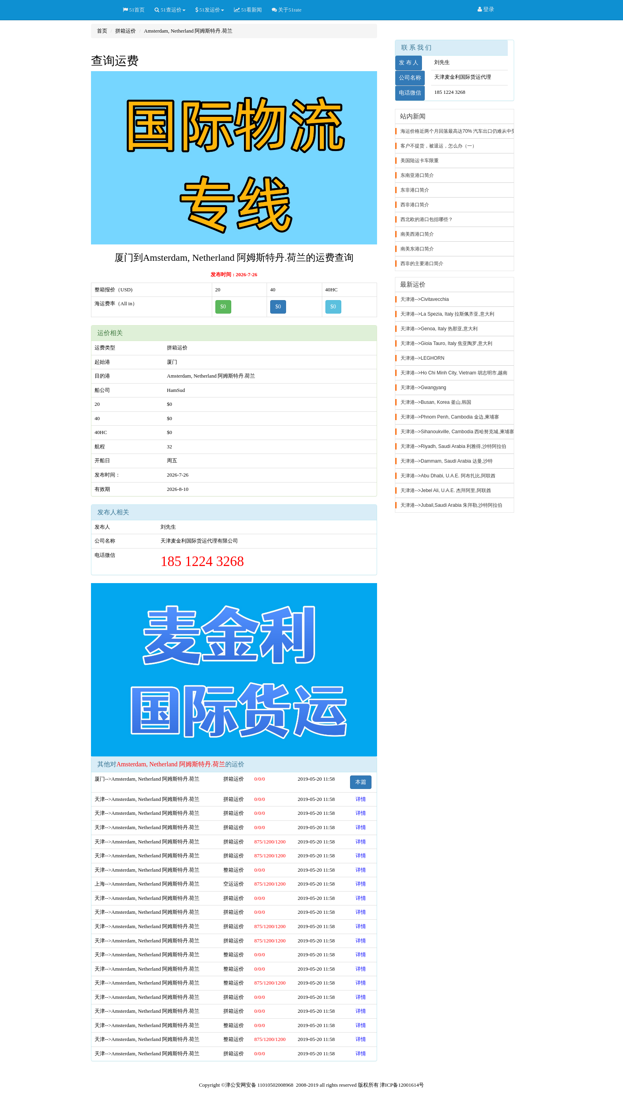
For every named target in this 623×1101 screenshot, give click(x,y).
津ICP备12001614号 (402, 1085)
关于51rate (287, 10)
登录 (486, 9)
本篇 (360, 782)
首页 (102, 31)
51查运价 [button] (170, 10)
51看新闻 (248, 10)
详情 (361, 799)
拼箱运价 (125, 31)
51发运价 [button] (209, 10)
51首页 (134, 10)
